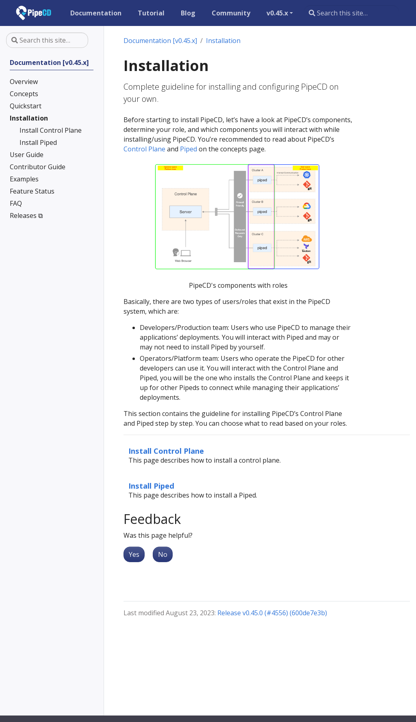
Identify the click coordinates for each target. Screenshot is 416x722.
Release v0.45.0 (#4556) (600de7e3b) (272, 612)
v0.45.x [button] (277, 13)
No (162, 554)
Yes (134, 554)
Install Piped (151, 486)
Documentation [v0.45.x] (160, 40)
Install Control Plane (166, 451)
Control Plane (144, 148)
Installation (223, 40)
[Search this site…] (351, 13)
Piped (188, 148)
